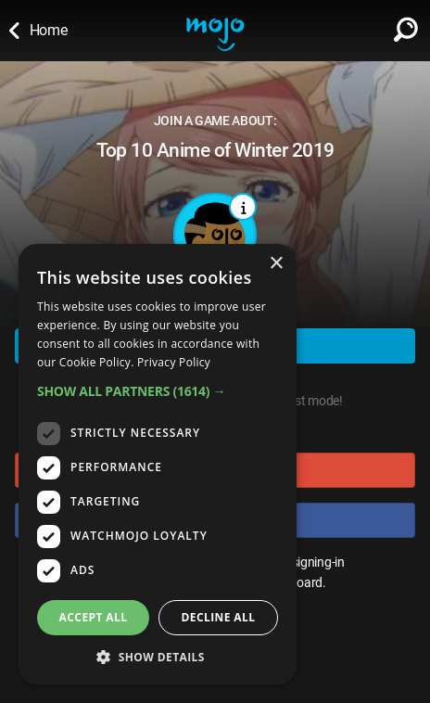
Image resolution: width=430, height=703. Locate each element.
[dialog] (158, 464)
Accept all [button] (93, 617)
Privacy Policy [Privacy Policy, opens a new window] (173, 362)
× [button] (276, 264)
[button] (157, 391)
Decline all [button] (219, 617)
